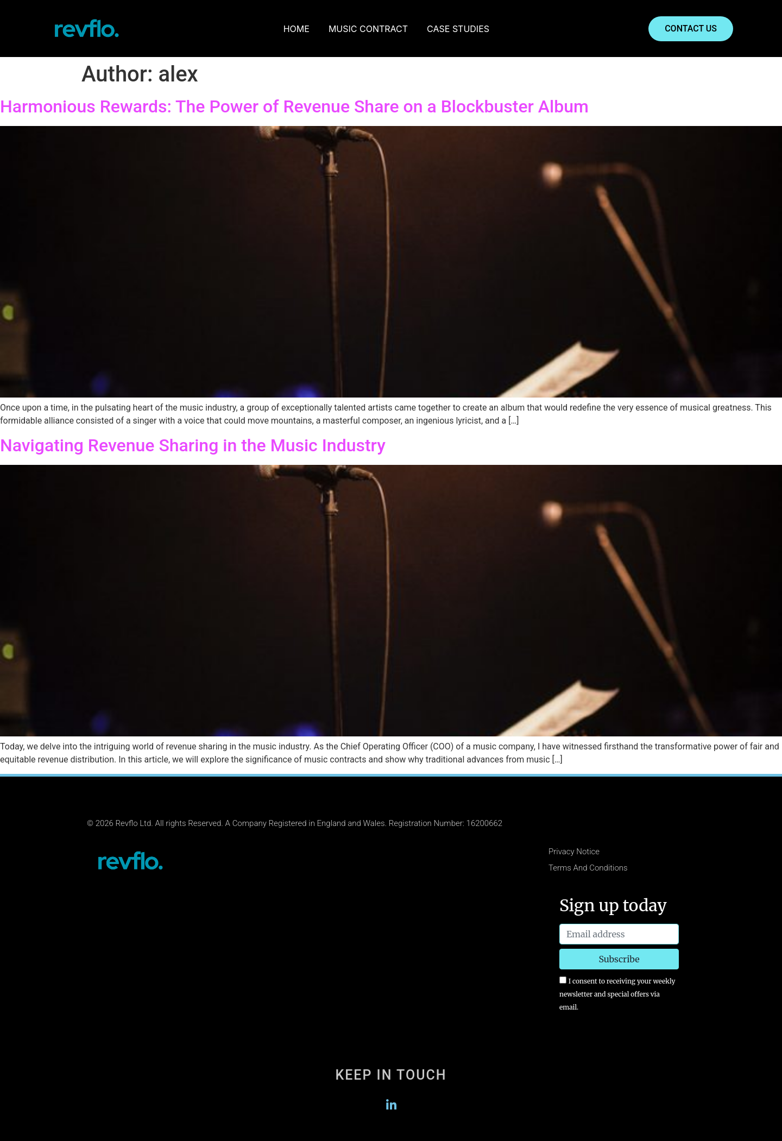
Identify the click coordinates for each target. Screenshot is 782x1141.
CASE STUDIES (458, 28)
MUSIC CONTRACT (368, 28)
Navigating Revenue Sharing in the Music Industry (193, 445)
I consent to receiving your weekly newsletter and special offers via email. (617, 994)
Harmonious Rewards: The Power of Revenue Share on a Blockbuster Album (294, 106)
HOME (296, 28)
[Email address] (619, 934)
